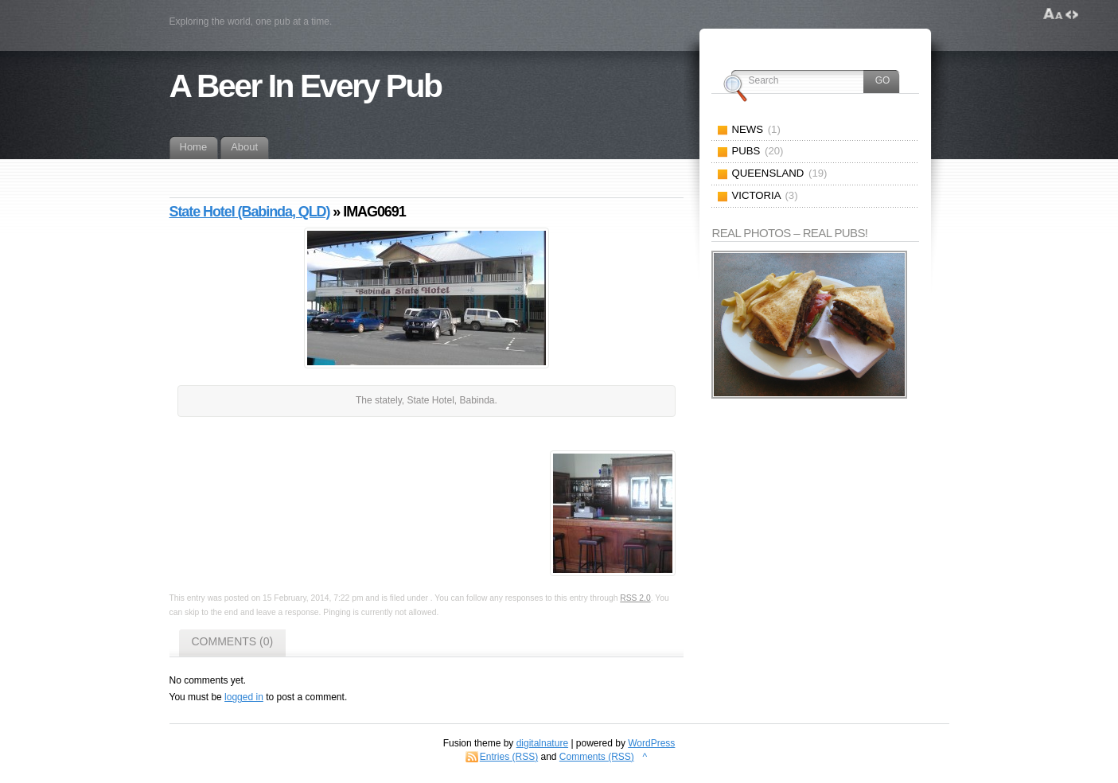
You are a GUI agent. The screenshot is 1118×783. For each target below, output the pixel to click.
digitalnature (542, 743)
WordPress (651, 743)
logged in (243, 697)
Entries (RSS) (509, 756)
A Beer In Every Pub (305, 86)
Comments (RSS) (596, 756)
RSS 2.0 (635, 598)
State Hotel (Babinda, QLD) (249, 212)
